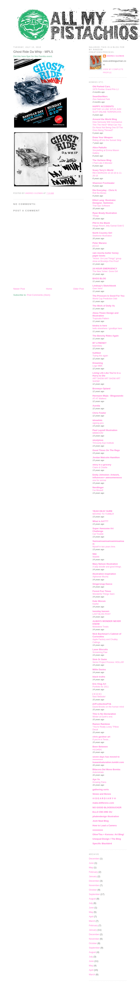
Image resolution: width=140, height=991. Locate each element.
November (94, 885)
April (91, 916)
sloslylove (98, 440)
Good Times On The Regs (106, 450)
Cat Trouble (98, 534)
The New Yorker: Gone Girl (105, 271)
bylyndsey (97, 346)
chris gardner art (101, 736)
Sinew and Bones (102, 794)
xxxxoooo (98, 830)
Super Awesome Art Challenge (103, 529)
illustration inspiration (104, 574)
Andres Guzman (115, 56)
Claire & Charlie (100, 467)
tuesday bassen (101, 611)
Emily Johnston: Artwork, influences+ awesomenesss (107, 476)
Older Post (78, 288)
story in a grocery (102, 464)
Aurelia (96, 405)
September (94, 894)
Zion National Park (101, 99)
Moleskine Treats (101, 627)
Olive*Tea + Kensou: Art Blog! (108, 834)
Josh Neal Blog (101, 821)
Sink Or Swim (100, 659)
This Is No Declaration (104, 714)
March (92, 921)
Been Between (100, 746)
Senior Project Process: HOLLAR (108, 662)
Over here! (98, 288)
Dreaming (98, 363)
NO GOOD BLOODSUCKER (107, 807)
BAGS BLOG (99, 278)
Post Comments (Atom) (38, 295)
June (91, 863)
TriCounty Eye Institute (103, 443)
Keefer (96, 604)
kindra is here (100, 325)
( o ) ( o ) (97, 694)
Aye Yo (96, 779)
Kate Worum (99, 601)
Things (96, 216)
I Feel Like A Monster (102, 163)
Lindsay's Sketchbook (104, 285)
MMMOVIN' (98, 433)
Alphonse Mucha (100, 576)
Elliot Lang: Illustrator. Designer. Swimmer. (104, 201)
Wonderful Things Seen (104, 594)
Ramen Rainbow (101, 724)
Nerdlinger (98, 487)
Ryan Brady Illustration (105, 213)
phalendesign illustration (106, 816)
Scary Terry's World (103, 170)
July (91, 903)
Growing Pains (99, 782)
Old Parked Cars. (102, 86)
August (92, 898)
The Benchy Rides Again (106, 335)
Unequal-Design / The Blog (107, 839)
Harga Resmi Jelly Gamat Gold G (108, 226)
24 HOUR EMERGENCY (105, 268)
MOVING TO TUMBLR (103, 514)
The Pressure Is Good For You (109, 296)
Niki (95, 554)
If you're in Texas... (101, 739)
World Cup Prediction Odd (105, 298)
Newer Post (19, 288)
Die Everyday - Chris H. (105, 190)
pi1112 (96, 246)
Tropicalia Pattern (101, 318)
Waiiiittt (96, 557)
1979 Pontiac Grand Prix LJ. (106, 89)
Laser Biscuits (100, 649)
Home (49, 288)
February (93, 872)
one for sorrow (99, 480)
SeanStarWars (100, 96)
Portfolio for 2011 (101, 687)
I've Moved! (98, 490)
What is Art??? (100, 521)
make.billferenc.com (103, 803)
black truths (99, 676)
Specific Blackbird (102, 843)
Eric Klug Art (99, 684)
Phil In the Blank (101, 223)
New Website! (99, 696)
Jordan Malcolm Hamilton (106, 457)
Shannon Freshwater (104, 183)
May (91, 867)
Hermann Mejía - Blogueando (108, 395)
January (93, 876)
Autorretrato (98, 772)
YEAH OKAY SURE (103, 511)
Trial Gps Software (101, 206)
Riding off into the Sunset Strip (107, 140)
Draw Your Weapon (103, 137)
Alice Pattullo (100, 147)
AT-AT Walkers (99, 398)
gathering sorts (101, 789)
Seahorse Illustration (102, 236)
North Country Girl (102, 233)
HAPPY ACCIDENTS (103, 106)
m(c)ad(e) (97, 749)
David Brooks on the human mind (108, 707)
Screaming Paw (100, 652)
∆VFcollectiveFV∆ (102, 704)
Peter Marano (100, 243)
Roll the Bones (99, 193)
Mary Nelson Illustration (105, 564)
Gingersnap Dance (102, 584)
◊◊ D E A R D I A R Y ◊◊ (104, 798)
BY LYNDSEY (100, 343)
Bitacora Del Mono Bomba (106, 769)
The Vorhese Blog (102, 160)
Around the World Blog (105, 119)
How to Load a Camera (105, 825)
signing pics (98, 423)
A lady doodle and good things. (107, 567)
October (93, 889)
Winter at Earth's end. (103, 717)
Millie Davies (99, 669)
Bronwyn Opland (101, 388)
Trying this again (100, 356)
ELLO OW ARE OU (102, 812)
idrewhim (97, 420)
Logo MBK (98, 366)
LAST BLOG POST (102, 614)
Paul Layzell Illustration (105, 430)
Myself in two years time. (104, 546)
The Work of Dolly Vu (104, 305)
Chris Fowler (99, 413)
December (94, 858)
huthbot (97, 353)
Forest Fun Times (102, 591)
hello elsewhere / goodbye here (107, 328)
